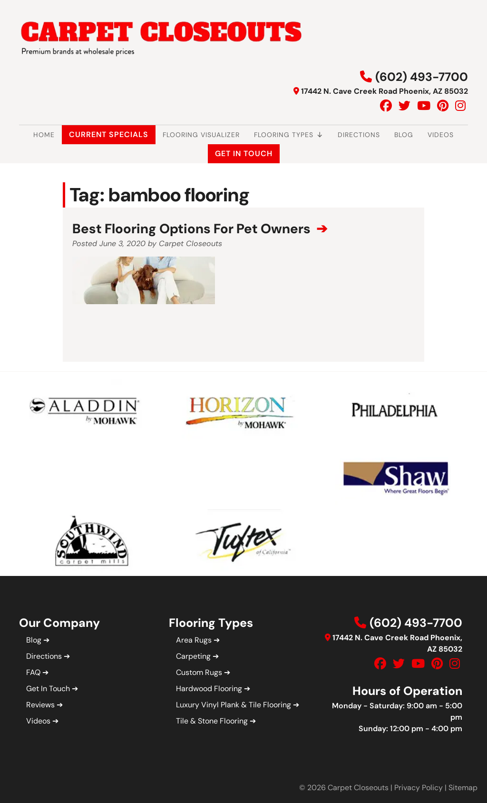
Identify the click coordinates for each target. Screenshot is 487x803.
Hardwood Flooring (209, 689)
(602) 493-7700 (421, 77)
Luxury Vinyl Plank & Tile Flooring (233, 705)
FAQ (33, 672)
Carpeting (193, 656)
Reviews (40, 705)
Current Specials (108, 134)
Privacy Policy (418, 788)
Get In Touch (244, 154)
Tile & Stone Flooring (212, 721)
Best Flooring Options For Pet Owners (192, 229)
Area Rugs (194, 640)
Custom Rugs (199, 672)
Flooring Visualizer (201, 134)
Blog (403, 134)
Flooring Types (288, 134)
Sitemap (462, 788)
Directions (359, 134)
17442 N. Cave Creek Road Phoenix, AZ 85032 (384, 91)
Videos (441, 134)
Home (44, 134)
